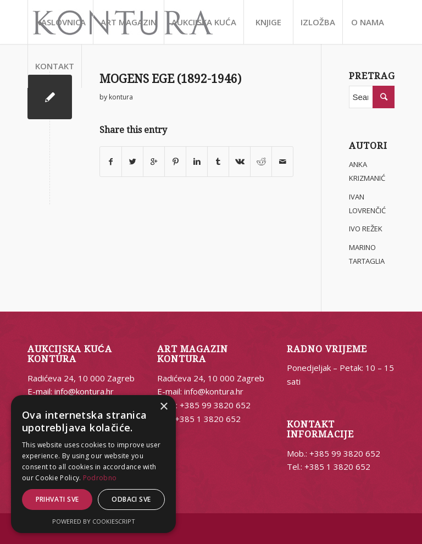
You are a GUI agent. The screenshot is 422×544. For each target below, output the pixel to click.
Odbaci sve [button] (131, 499)
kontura (121, 97)
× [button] (163, 407)
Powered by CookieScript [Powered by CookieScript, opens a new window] (93, 521)
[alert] (93, 464)
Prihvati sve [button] (57, 499)
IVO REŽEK (365, 229)
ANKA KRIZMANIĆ (367, 171)
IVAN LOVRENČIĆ (367, 203)
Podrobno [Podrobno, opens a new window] (99, 477)
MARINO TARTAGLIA (367, 254)
